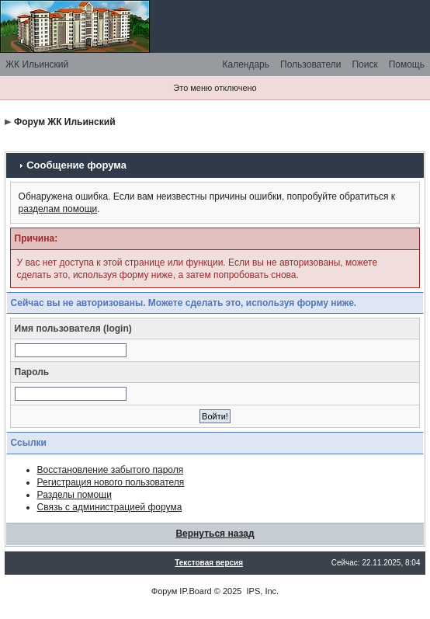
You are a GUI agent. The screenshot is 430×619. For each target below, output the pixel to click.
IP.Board (195, 591)
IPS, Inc (262, 591)
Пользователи (310, 64)
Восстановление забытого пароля (110, 469)
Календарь (245, 64)
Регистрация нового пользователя (111, 482)
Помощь (407, 64)
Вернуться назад (214, 533)
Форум (164, 591)
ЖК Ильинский (36, 64)
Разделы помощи (74, 494)
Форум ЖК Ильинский (65, 121)
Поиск (364, 64)
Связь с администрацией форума (109, 507)
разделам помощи (58, 208)
